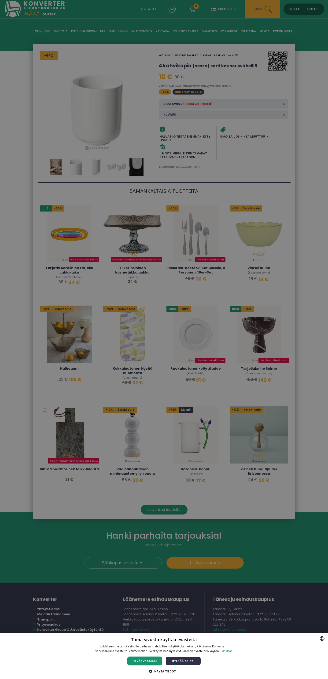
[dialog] (164, 339)
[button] (164, 671)
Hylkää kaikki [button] (183, 661)
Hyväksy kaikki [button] (145, 661)
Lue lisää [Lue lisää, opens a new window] (226, 651)
